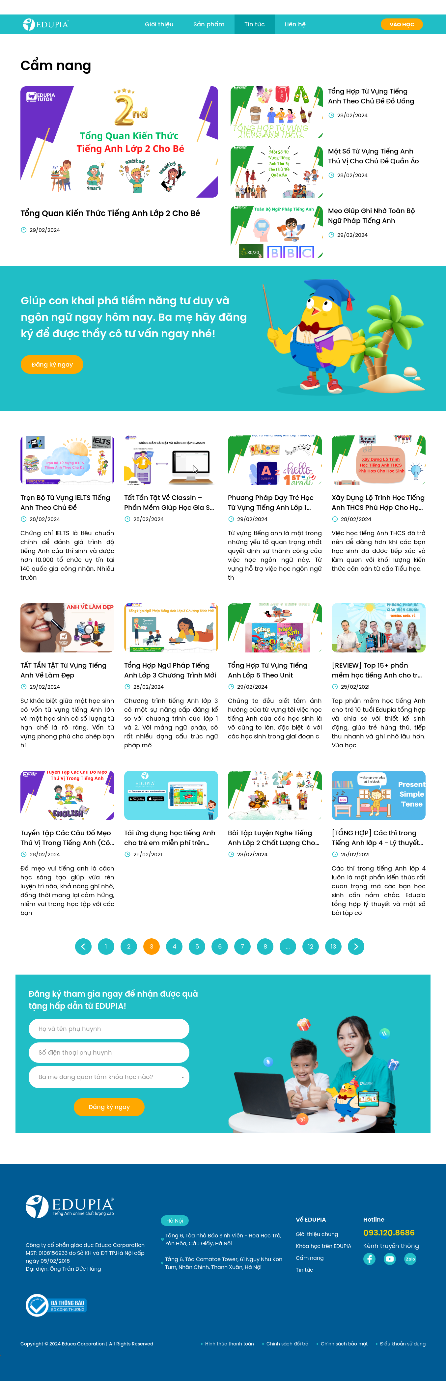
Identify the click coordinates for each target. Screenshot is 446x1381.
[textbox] (109, 1077)
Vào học (402, 24)
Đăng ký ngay (109, 1106)
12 (310, 946)
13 (333, 946)
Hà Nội (174, 1221)
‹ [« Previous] (83, 946)
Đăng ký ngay (52, 364)
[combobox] (109, 1077)
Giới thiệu (159, 24)
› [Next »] (356, 946)
